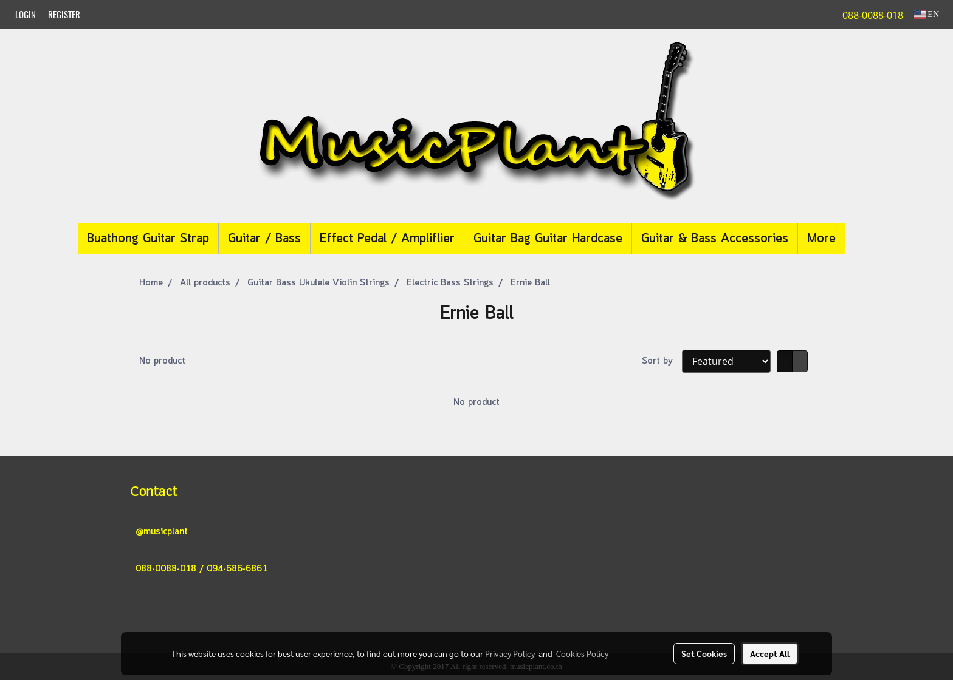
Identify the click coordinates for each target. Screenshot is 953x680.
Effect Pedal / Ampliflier (387, 239)
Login (25, 14)
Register (64, 14)
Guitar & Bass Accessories (714, 239)
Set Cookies (704, 653)
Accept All (770, 653)
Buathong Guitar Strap (148, 239)
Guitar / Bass (264, 239)
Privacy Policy (510, 653)
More (821, 239)
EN (926, 14)
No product (162, 361)
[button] (863, 239)
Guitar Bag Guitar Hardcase (547, 239)
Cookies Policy (582, 653)
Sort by (662, 361)
